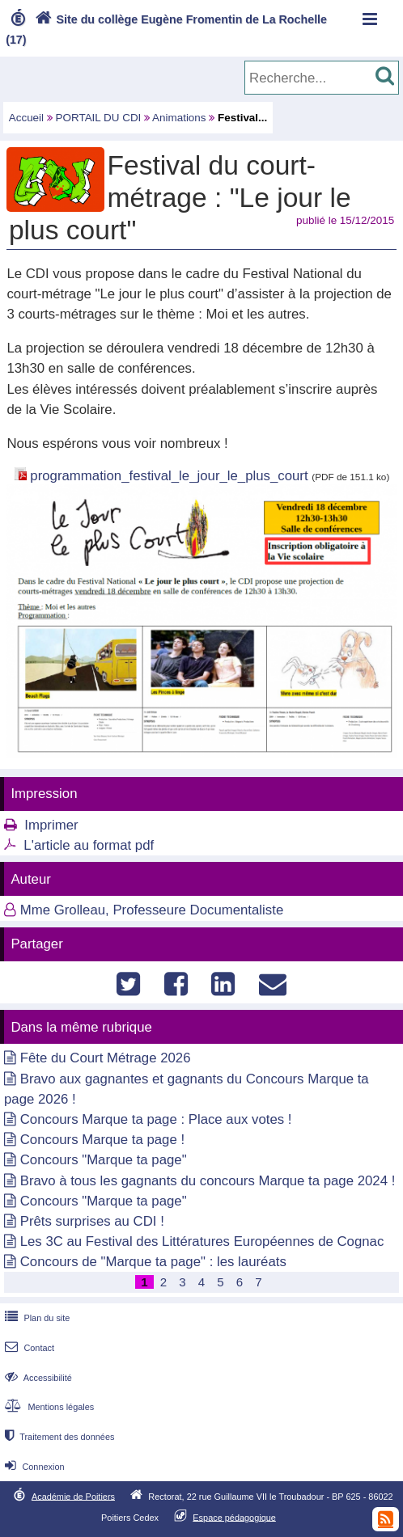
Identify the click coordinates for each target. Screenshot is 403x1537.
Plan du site (36, 1318)
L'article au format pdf (88, 845)
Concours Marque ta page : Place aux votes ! (156, 1119)
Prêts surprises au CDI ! (92, 1221)
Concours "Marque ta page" (103, 1160)
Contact (28, 1348)
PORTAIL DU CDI (99, 118)
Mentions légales (48, 1407)
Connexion (33, 1467)
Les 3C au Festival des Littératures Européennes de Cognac (202, 1241)
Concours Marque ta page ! (102, 1139)
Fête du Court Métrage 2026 (105, 1058)
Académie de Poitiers (73, 1496)
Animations (179, 118)
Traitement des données (58, 1437)
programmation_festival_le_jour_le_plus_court (169, 475)
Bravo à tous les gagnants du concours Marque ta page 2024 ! (208, 1181)
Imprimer (51, 825)
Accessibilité (37, 1378)
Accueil (26, 118)
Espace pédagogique (234, 1517)
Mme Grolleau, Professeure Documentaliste (152, 910)
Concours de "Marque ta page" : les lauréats (153, 1261)
